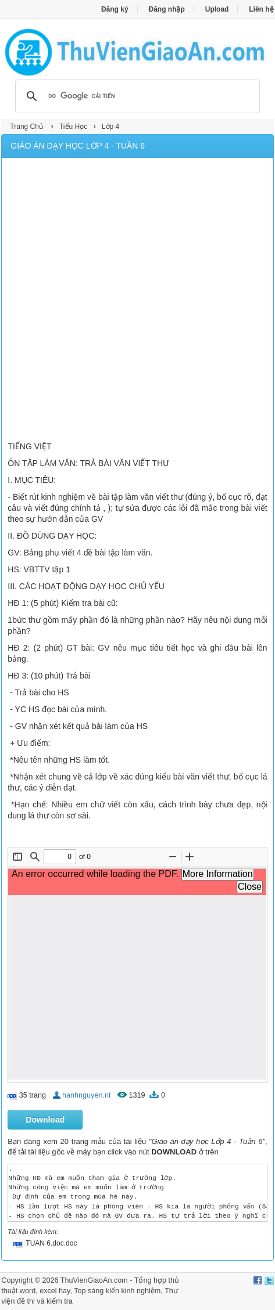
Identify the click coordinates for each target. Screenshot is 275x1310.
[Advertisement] (137, 301)
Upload (217, 9)
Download (45, 1119)
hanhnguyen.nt (86, 1095)
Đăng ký (114, 9)
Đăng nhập (167, 9)
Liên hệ (261, 9)
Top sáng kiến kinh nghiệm (117, 1291)
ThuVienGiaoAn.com (94, 1280)
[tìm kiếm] (135, 96)
